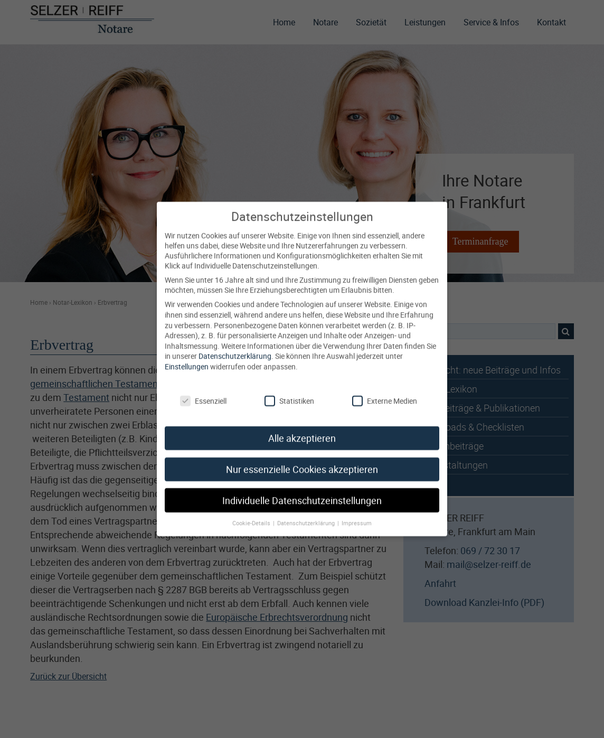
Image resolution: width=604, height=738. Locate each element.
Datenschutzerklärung (235, 348)
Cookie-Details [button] (252, 515)
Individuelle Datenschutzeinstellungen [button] (302, 492)
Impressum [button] (357, 515)
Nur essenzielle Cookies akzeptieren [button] (302, 461)
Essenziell (203, 393)
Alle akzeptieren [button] (302, 430)
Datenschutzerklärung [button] (306, 515)
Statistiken (289, 393)
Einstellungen (187, 358)
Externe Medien (384, 393)
